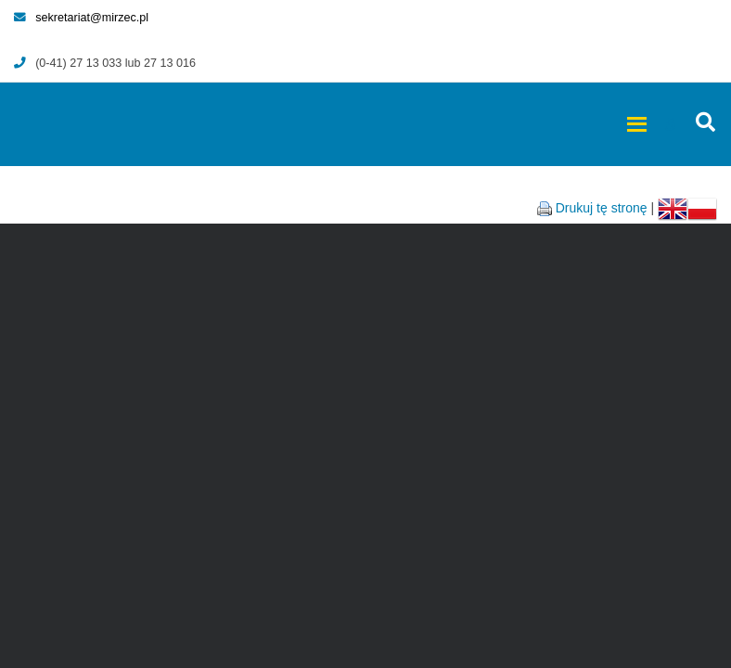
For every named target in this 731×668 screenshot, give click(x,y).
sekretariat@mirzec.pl (81, 17)
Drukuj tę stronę (602, 207)
